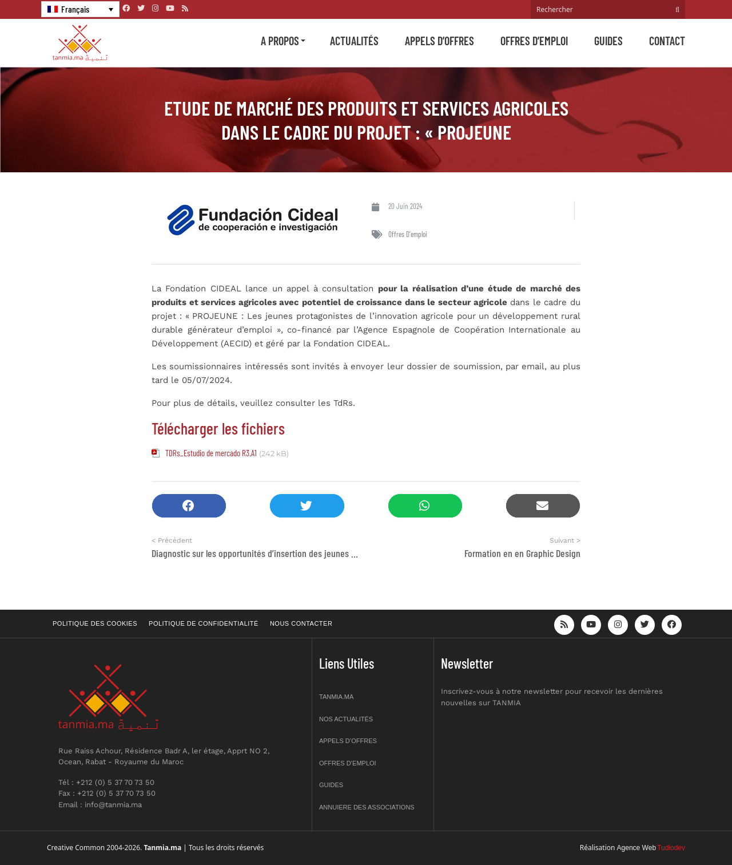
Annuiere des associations (367, 807)
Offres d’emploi (534, 41)
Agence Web (637, 848)
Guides (608, 41)
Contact (667, 41)
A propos (280, 41)
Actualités (354, 41)
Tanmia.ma (336, 696)
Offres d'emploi (407, 234)
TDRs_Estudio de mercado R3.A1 (211, 453)
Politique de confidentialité (203, 623)
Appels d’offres (439, 41)
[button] (189, 505)
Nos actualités (346, 719)
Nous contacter (301, 623)
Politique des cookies (95, 623)
